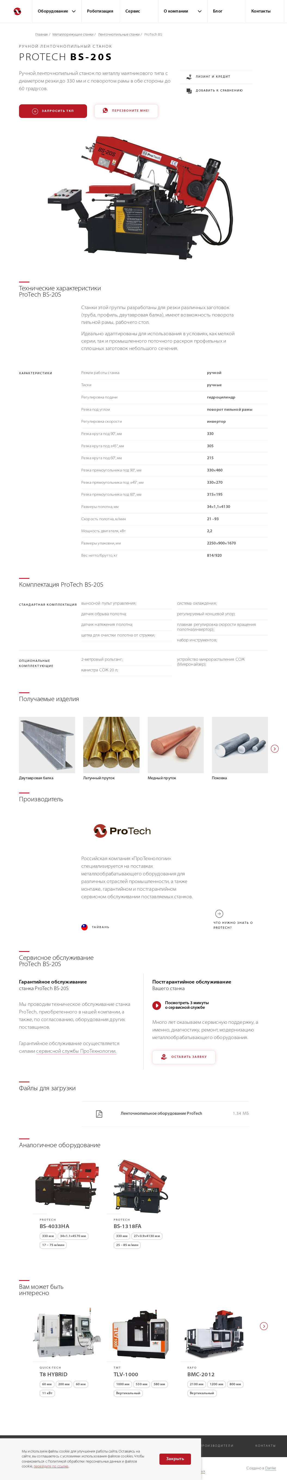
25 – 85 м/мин (127, 1246)
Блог (217, 12)
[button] (275, 749)
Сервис (132, 12)
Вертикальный (128, 1394)
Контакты (261, 12)
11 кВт (47, 1394)
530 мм (141, 1385)
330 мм (48, 1238)
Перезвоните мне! (126, 111)
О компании (176, 12)
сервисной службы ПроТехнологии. (76, 1052)
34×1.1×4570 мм (73, 1238)
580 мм (159, 1385)
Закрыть (175, 1459)
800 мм (235, 1385)
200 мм (64, 1385)
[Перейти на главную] (16, 11)
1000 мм (123, 1385)
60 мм (47, 1385)
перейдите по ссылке (51, 1466)
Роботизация (100, 12)
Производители (217, 1446)
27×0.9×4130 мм (147, 1238)
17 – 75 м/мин (53, 1246)
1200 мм (216, 1385)
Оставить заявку (184, 1058)
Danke (270, 1468)
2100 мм (196, 1385)
